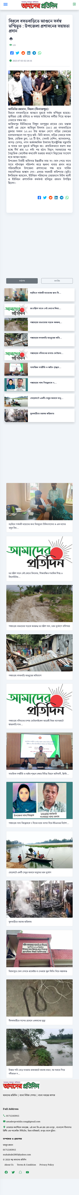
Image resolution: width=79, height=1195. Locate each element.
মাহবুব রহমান (8, 1145)
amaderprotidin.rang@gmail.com (23, 1121)
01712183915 (12, 1116)
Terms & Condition (26, 1165)
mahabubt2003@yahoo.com (17, 1154)
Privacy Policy (47, 1165)
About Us (8, 1165)
